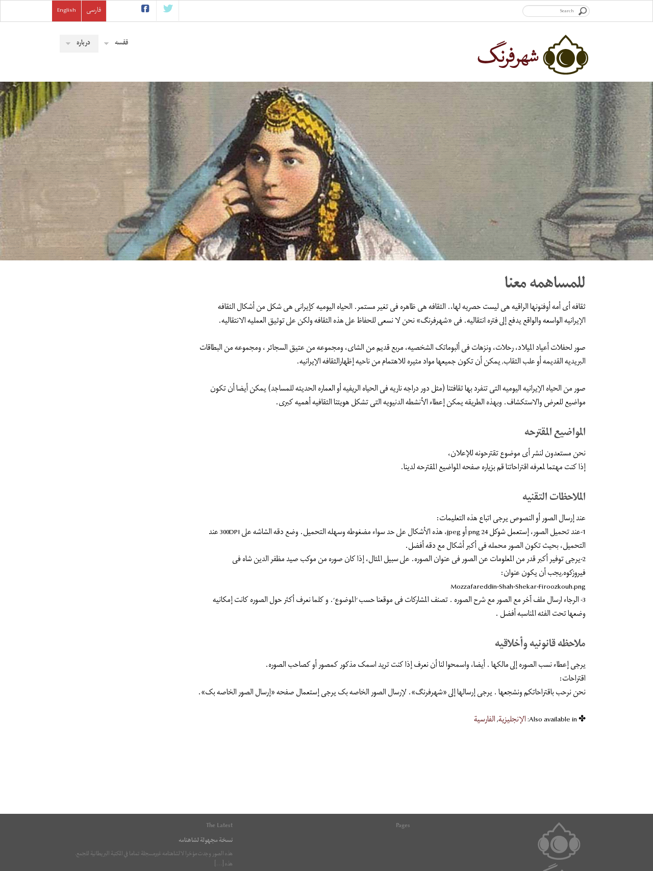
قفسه (116, 43)
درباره (78, 43)
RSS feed (254, 847)
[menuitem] (512, 747)
